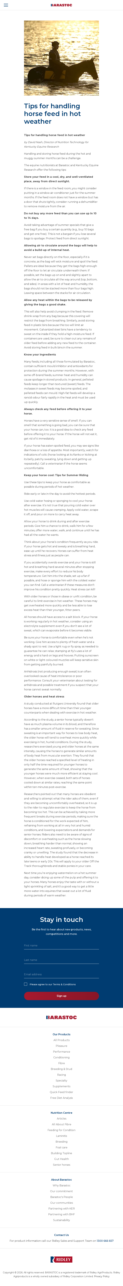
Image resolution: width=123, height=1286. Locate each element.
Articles (61, 1118)
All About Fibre (61, 1124)
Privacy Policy (102, 1276)
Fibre (61, 1063)
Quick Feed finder (61, 1092)
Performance (61, 1051)
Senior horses (61, 1164)
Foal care (61, 1147)
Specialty (61, 1080)
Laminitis (61, 1135)
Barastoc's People (61, 1197)
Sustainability (61, 1220)
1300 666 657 (105, 1240)
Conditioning (61, 1057)
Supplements (61, 1086)
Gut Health (61, 1159)
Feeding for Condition (61, 1130)
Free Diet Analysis (61, 1097)
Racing (61, 1074)
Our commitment (61, 1191)
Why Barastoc (61, 1185)
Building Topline (61, 1153)
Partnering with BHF (61, 1214)
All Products (61, 1040)
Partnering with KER (61, 1208)
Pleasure (61, 1045)
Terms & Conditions (64, 984)
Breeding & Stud (61, 1069)
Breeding (62, 1141)
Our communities (61, 1202)
